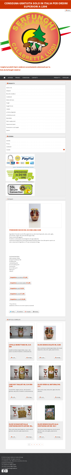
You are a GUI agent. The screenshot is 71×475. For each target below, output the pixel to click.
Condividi (20, 311)
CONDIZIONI (25, 77)
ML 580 (17, 288)
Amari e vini (9, 87)
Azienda (8, 140)
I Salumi (8, 109)
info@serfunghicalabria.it (11, 468)
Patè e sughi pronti (10, 121)
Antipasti (8, 90)
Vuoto (68, 10)
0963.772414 (13, 466)
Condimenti (9, 97)
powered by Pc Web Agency (7, 462)
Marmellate (9, 118)
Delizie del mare (10, 100)
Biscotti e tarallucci (11, 94)
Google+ (28, 311)
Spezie (8, 130)
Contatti (35, 150)
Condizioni (8, 146)
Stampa (35, 311)
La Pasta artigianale (11, 112)
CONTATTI (35, 77)
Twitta (12, 311)
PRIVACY (17, 77)
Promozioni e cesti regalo (12, 127)
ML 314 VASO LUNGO (20, 283)
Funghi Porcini (9, 106)
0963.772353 (13, 464)
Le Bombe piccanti (10, 115)
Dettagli (29, 357)
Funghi (7, 103)
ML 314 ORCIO (18, 277)
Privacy (8, 143)
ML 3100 (17, 299)
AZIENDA (10, 77)
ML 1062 (17, 294)
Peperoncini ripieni (10, 124)
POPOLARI (66, 77)
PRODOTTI (57, 77)
